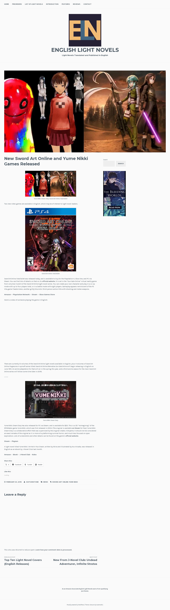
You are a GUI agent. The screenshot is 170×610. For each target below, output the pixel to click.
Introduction (52, 4)
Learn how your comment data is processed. (53, 550)
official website (48, 281)
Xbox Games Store (47, 294)
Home (6, 4)
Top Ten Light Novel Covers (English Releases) (27, 560)
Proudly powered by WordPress (75, 605)
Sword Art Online (60, 482)
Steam (34, 294)
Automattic (99, 605)
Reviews (76, 4)
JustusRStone (32, 482)
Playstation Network (21, 294)
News (45, 482)
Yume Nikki (73, 482)
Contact (87, 4)
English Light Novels (85, 50)
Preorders (17, 4)
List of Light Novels (34, 4)
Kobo (34, 455)
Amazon (7, 294)
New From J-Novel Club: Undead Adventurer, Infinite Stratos (74, 560)
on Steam (76, 428)
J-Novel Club (25, 455)
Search (105, 159)
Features (66, 4)
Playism (15, 441)
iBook (15, 455)
